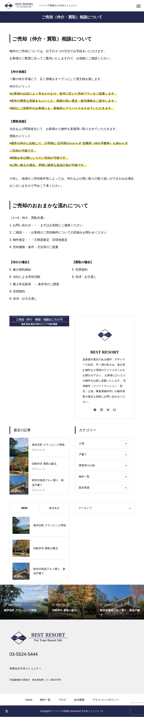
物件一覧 (45, 699)
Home (28, 699)
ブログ (62, 699)
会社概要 (79, 699)
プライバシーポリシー (105, 699)
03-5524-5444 (23, 654)
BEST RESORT (104, 352)
